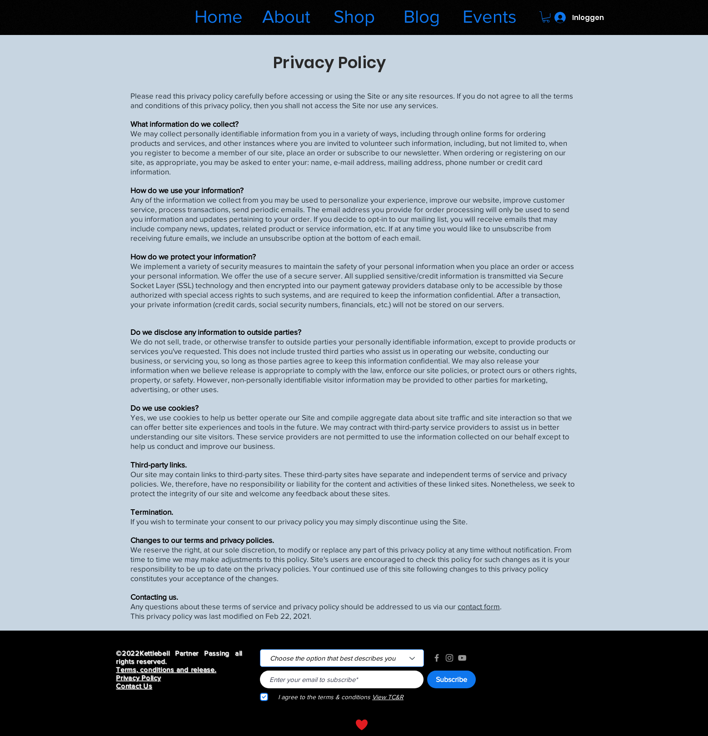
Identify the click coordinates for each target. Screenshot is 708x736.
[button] (546, 16)
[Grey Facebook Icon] (437, 658)
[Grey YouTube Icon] (462, 658)
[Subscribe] (451, 679)
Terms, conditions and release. (166, 669)
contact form (479, 606)
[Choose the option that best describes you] (342, 658)
